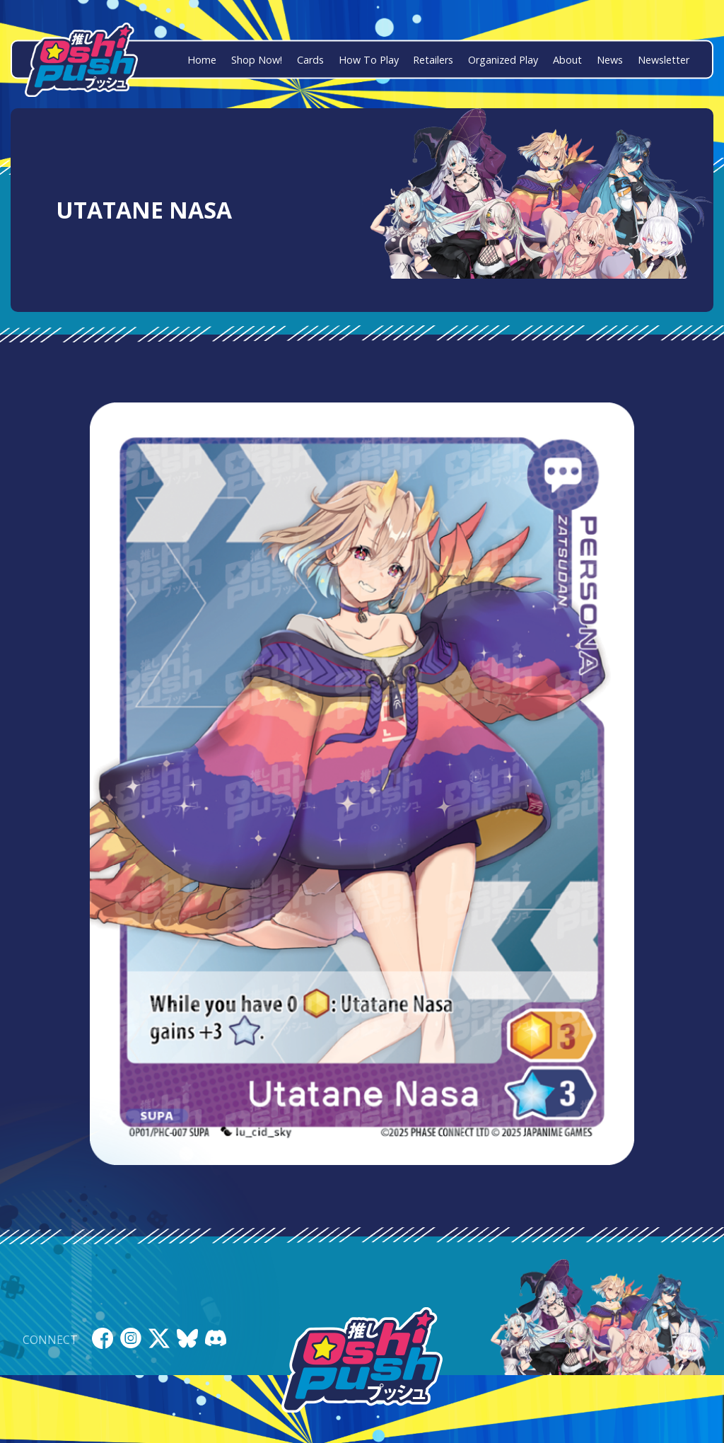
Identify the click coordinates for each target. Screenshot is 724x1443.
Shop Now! (256, 59)
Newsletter (663, 59)
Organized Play (503, 59)
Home (201, 59)
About (567, 59)
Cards (310, 59)
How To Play (369, 59)
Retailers (433, 59)
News (610, 59)
